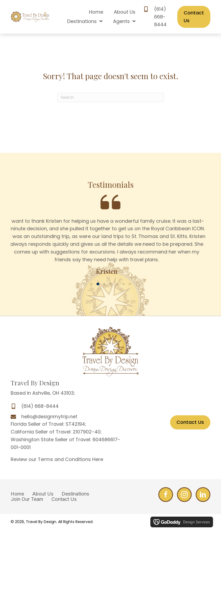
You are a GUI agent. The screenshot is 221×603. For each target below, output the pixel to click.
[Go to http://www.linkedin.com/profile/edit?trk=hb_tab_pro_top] (203, 494)
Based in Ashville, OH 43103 (42, 393)
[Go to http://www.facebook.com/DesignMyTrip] (165, 494)
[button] (91, 284)
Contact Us (64, 499)
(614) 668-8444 (160, 17)
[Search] (110, 97)
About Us (42, 494)
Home (17, 494)
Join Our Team (27, 499)
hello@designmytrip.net (49, 416)
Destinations (75, 494)
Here (97, 459)
